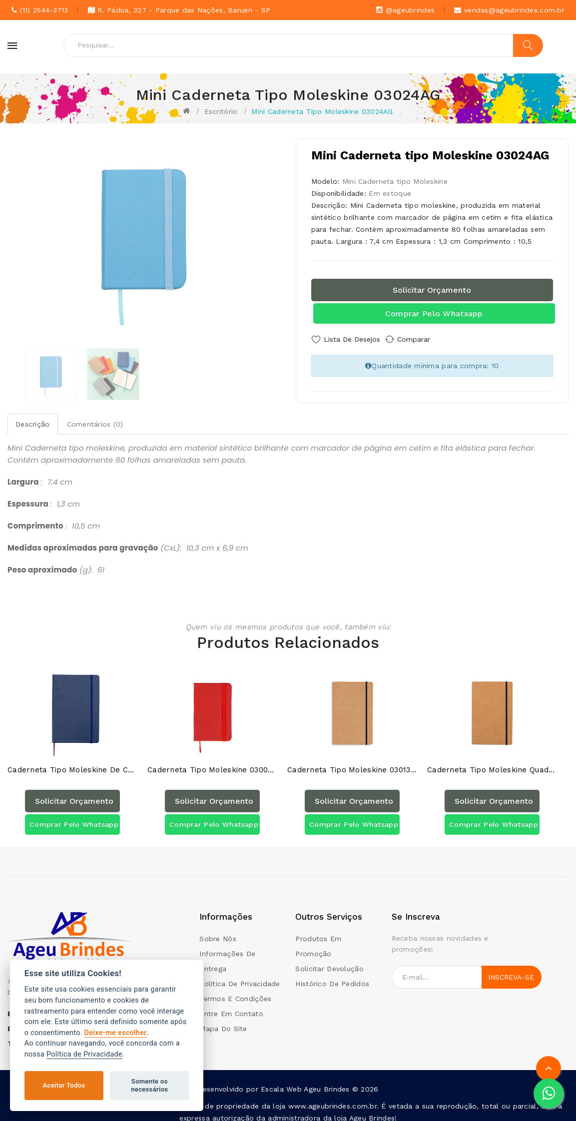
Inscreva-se (511, 969)
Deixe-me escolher (115, 1033)
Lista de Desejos (352, 339)
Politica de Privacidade (239, 976)
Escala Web (281, 1081)
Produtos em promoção (318, 938)
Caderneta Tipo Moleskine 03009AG (212, 762)
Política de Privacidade (84, 1054)
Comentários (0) (95, 421)
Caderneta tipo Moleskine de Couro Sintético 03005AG (72, 762)
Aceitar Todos (64, 1085)
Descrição (32, 421)
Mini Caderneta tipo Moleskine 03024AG (322, 111)
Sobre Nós (217, 931)
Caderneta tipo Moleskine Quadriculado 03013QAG (492, 762)
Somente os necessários (149, 1085)
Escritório (221, 111)
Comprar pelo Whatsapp (434, 313)
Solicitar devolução (329, 961)
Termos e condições (235, 991)
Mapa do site (223, 1021)
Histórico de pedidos (332, 976)
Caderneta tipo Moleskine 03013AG (352, 762)
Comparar (423, 339)
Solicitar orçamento (432, 290)
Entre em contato (231, 1006)
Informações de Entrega (227, 953)
